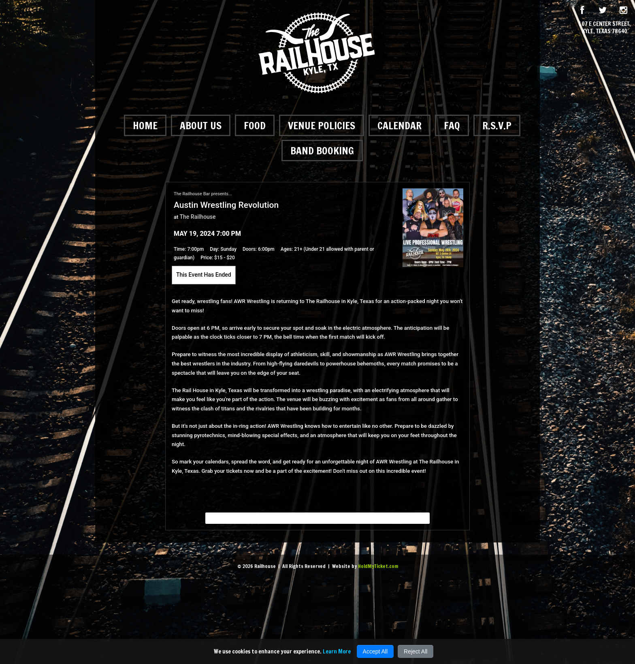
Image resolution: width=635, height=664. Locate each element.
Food (255, 125)
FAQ (452, 125)
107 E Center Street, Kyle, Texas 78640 (605, 27)
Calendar (399, 125)
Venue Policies (321, 125)
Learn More (337, 651)
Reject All (415, 651)
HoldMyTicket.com (378, 566)
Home (145, 125)
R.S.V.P (496, 125)
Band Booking (322, 150)
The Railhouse (198, 217)
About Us (201, 125)
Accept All (375, 651)
